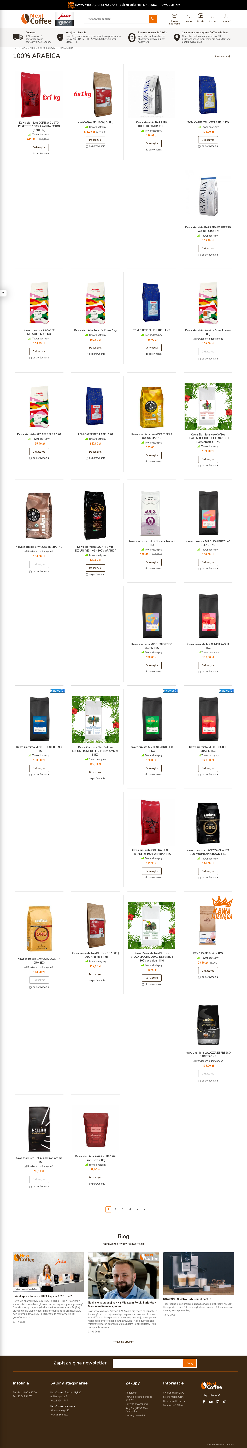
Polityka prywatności (137, 1404)
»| (144, 1209)
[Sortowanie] (222, 56)
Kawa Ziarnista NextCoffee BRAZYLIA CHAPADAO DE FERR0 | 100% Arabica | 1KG (152, 957)
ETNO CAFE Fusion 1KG (208, 953)
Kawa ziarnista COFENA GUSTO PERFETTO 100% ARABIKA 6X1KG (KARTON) (39, 126)
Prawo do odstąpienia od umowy (139, 1398)
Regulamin (131, 1392)
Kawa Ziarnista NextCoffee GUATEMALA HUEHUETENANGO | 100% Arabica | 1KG (208, 438)
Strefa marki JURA (173, 1396)
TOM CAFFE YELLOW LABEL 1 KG (208, 122)
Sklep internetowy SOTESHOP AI (220, 1444)
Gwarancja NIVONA (173, 1392)
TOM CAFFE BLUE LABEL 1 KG (151, 330)
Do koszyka (39, 147)
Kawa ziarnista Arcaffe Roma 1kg (95, 330)
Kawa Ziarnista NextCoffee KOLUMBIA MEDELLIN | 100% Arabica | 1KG (95, 751)
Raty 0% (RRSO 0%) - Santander (137, 1410)
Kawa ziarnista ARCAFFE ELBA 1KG (39, 434)
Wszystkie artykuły (123, 1341)
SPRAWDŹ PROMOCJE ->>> (161, 5)
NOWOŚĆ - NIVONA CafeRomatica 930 (187, 1299)
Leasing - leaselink (135, 1415)
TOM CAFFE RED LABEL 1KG (95, 434)
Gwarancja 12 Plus (173, 1405)
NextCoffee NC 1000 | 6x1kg (95, 122)
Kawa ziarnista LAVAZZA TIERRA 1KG (39, 546)
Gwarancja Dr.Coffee (174, 1401)
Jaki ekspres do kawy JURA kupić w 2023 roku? (42, 1296)
